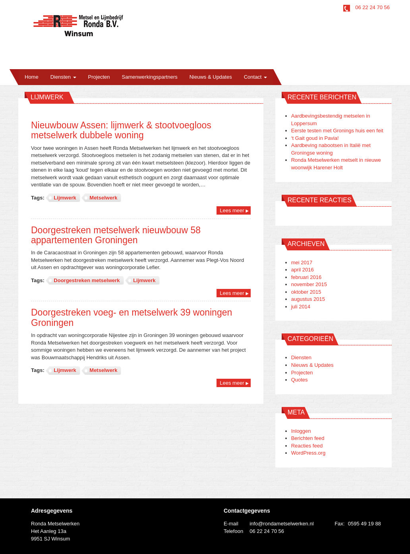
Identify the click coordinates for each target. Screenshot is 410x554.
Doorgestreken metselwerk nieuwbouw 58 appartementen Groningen (116, 235)
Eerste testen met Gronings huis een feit (337, 131)
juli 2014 (300, 307)
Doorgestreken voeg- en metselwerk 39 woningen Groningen (131, 317)
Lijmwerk (65, 198)
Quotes (299, 380)
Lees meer (232, 210)
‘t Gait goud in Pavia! (315, 138)
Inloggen (301, 431)
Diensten (63, 77)
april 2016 (302, 270)
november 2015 (309, 284)
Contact (255, 77)
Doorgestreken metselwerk (87, 280)
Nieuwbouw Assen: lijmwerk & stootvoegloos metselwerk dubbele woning (121, 130)
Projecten (99, 77)
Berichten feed (308, 438)
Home (32, 77)
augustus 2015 (308, 299)
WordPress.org (308, 453)
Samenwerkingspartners (150, 77)
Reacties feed (307, 446)
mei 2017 (301, 262)
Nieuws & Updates (211, 77)
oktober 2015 (306, 292)
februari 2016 (306, 277)
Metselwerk (103, 198)
